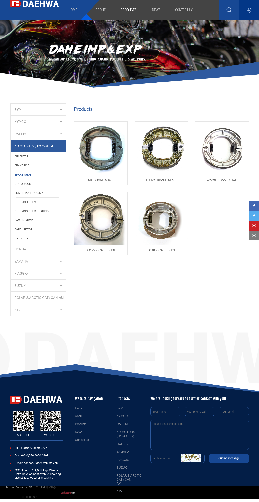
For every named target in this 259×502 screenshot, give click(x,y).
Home (72, 10)
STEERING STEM (25, 202)
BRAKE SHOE (23, 174)
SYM (39, 109)
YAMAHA (39, 261)
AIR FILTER (21, 156)
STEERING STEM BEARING (32, 211)
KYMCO (39, 122)
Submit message (229, 458)
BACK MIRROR (24, 220)
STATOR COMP (24, 183)
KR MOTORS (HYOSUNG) (39, 146)
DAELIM (39, 134)
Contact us (184, 10)
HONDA (39, 249)
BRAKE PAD (22, 165)
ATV (39, 310)
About (101, 10)
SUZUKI (39, 285)
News (156, 10)
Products (128, 10)
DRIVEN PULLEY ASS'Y (29, 192)
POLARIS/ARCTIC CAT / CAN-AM (39, 298)
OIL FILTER (21, 238)
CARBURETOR (23, 229)
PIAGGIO (39, 273)
